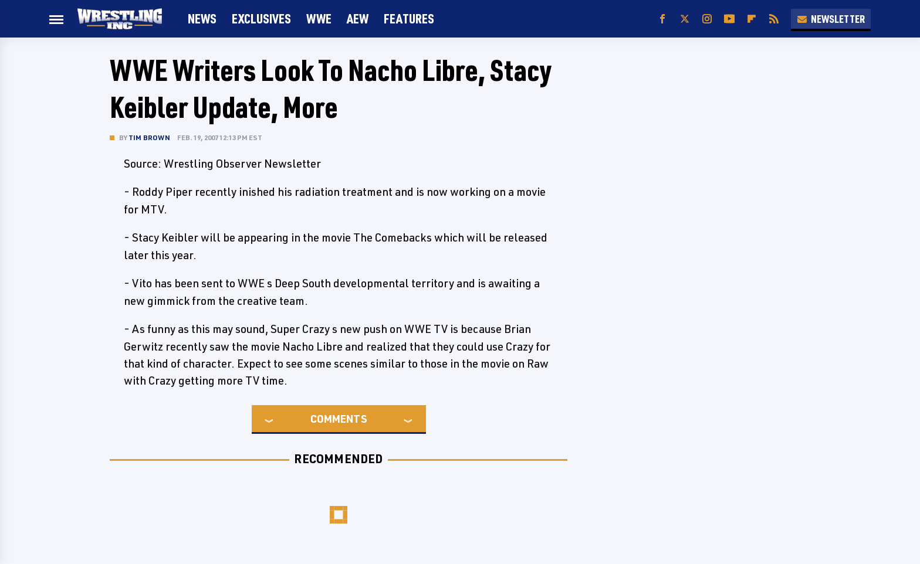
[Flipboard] (751, 19)
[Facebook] (662, 19)
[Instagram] (707, 19)
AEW (357, 18)
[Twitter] (684, 19)
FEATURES (409, 18)
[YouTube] (729, 19)
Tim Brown (149, 137)
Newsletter (831, 18)
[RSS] (774, 19)
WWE (319, 18)
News (202, 18)
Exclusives (261, 18)
